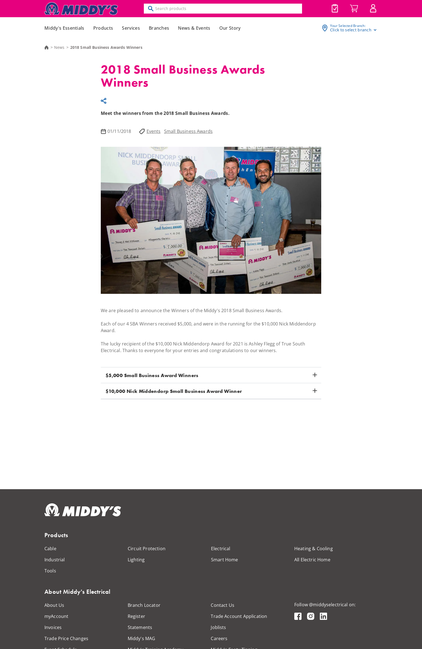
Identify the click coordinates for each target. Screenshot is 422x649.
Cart (354, 8)
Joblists (334, 8)
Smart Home (224, 560)
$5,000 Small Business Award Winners (152, 375)
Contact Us (222, 605)
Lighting (136, 560)
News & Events (194, 28)
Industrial (54, 560)
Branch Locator (144, 605)
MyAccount (373, 8)
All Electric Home (312, 560)
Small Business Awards (188, 131)
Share (104, 100)
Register (136, 616)
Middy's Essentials (64, 28)
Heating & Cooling (313, 549)
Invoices (53, 627)
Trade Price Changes (66, 638)
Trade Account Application (239, 616)
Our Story (230, 28)
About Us (54, 605)
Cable (50, 549)
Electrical (220, 549)
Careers (219, 638)
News (59, 47)
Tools (50, 571)
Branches (159, 28)
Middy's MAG (141, 638)
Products (103, 28)
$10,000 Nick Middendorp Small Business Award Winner (173, 391)
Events (154, 131)
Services (131, 28)
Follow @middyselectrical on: (325, 605)
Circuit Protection (146, 549)
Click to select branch (350, 29)
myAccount (56, 616)
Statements (140, 627)
